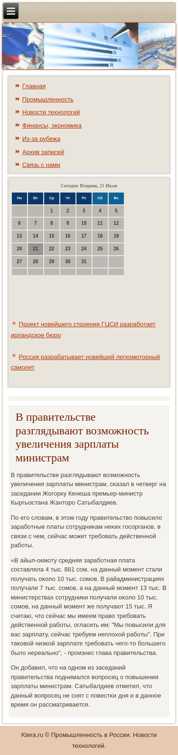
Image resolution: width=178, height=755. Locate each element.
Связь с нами (41, 164)
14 (35, 236)
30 (67, 261)
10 (83, 223)
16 (67, 236)
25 (100, 248)
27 (19, 261)
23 (67, 248)
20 (19, 248)
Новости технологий (51, 112)
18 (100, 236)
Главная (34, 86)
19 (116, 236)
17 (83, 236)
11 (100, 223)
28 (35, 261)
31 (83, 261)
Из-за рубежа (41, 138)
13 (19, 236)
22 (51, 248)
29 (51, 261)
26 (116, 248)
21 (35, 248)
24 (83, 248)
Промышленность (48, 99)
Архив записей (43, 152)
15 (51, 236)
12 (116, 223)
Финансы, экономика (52, 125)
